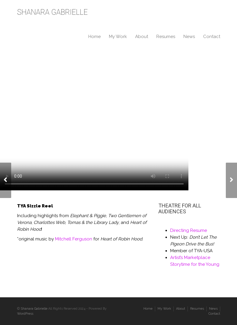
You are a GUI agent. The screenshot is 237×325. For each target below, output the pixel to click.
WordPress (25, 314)
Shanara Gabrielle (34, 309)
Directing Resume (188, 230)
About (141, 36)
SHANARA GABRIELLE (52, 12)
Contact (211, 36)
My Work (118, 36)
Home (94, 36)
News (189, 36)
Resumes (165, 36)
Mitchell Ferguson (73, 239)
